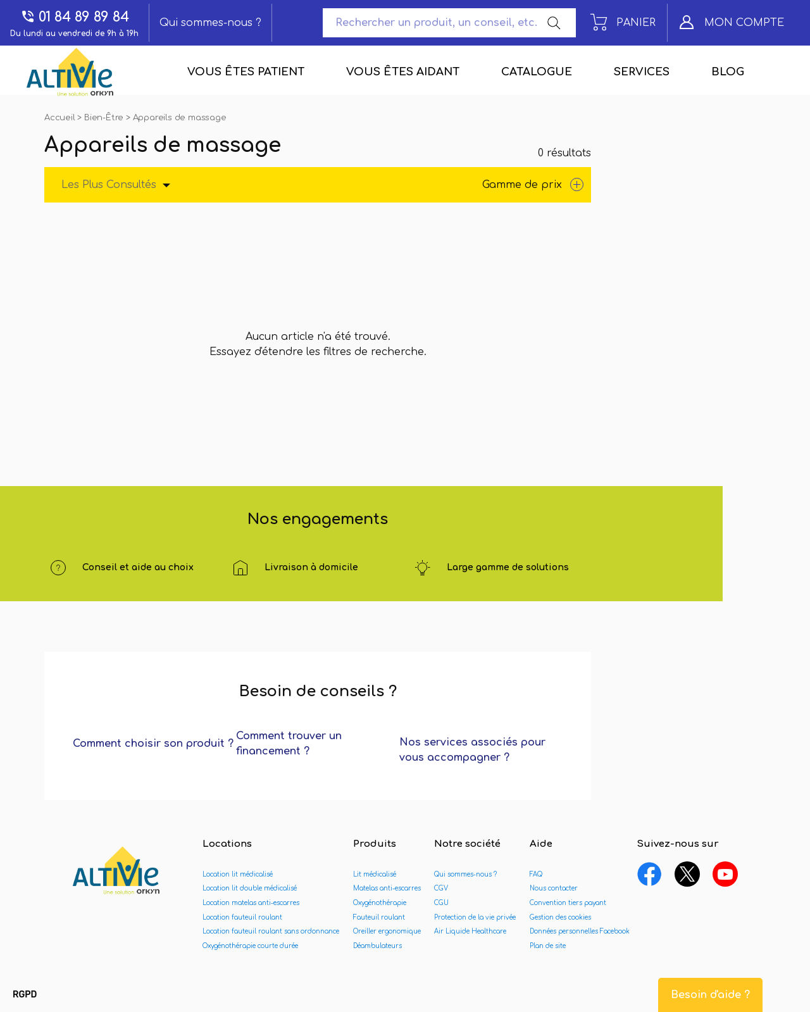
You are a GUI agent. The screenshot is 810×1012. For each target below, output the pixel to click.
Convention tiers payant (568, 902)
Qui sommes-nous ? (210, 22)
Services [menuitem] (642, 72)
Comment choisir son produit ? (153, 743)
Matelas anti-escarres (387, 888)
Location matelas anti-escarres (250, 902)
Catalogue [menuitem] (536, 72)
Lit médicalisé (374, 874)
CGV (441, 888)
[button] (24, 995)
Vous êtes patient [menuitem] (245, 72)
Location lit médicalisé (237, 874)
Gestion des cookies (560, 917)
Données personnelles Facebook (580, 931)
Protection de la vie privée (475, 917)
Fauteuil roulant (379, 917)
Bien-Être (105, 117)
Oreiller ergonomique (387, 931)
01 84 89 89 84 (74, 17)
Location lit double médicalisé (249, 888)
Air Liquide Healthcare (470, 931)
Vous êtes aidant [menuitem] (402, 72)
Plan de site (548, 945)
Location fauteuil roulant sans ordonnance (270, 931)
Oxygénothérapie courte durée (250, 945)
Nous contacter (554, 888)
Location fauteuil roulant (242, 917)
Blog (727, 72)
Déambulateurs (377, 945)
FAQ (536, 874)
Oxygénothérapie (379, 902)
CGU (441, 902)
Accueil (60, 117)
